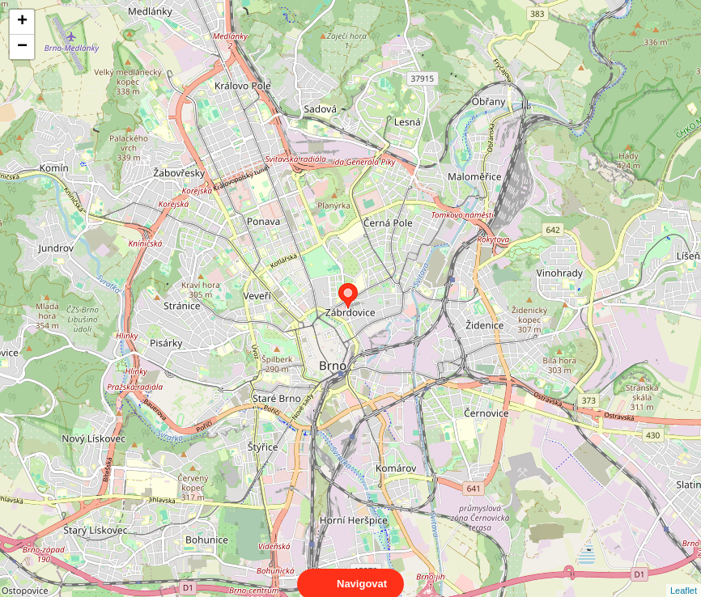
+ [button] (22, 22)
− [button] (22, 47)
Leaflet (683, 576)
